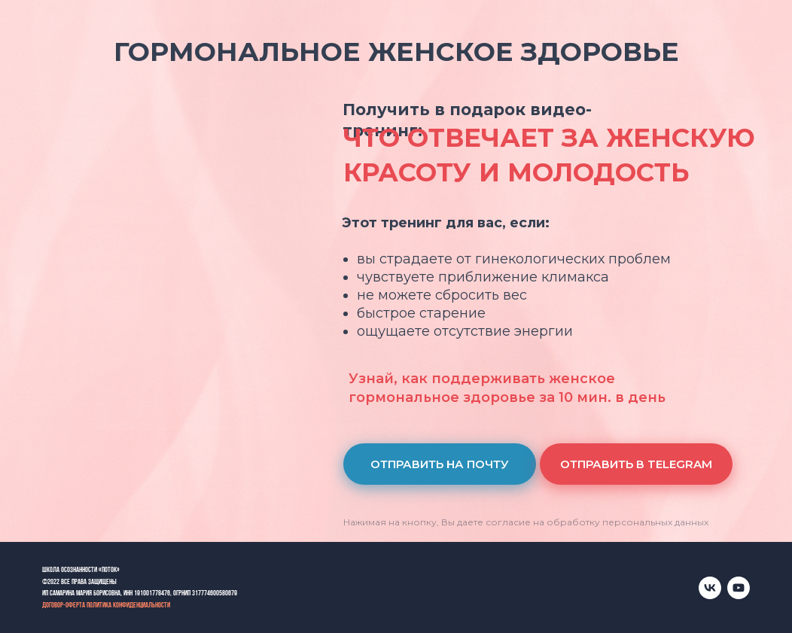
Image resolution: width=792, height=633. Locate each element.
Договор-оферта (63, 605)
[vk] (710, 588)
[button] (439, 464)
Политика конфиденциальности (128, 605)
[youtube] (738, 588)
